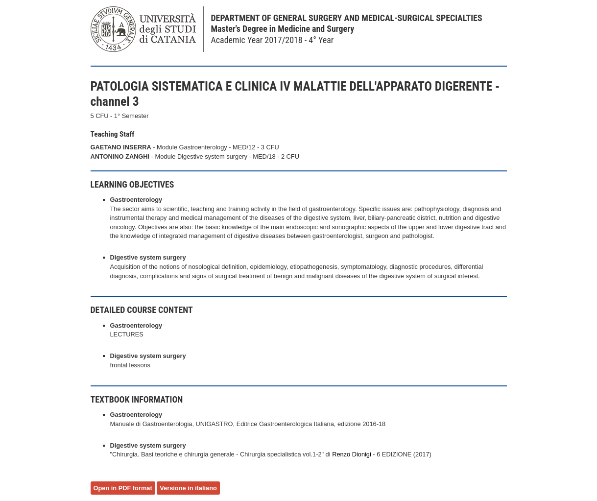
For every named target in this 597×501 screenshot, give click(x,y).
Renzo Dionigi (351, 454)
